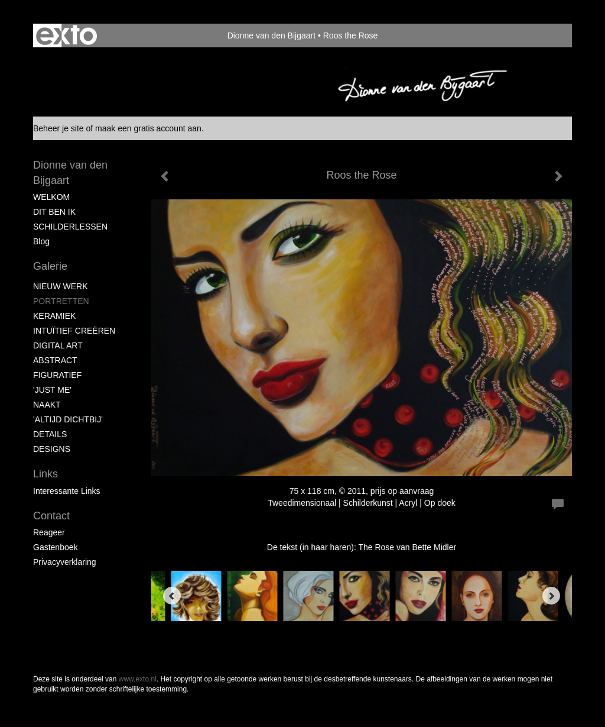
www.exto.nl (138, 679)
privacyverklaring (64, 562)
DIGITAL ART (58, 345)
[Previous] (172, 596)
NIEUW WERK (60, 286)
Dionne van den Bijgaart (271, 35)
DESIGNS (51, 449)
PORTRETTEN (61, 301)
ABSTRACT (55, 360)
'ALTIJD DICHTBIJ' (68, 419)
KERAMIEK (54, 316)
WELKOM (51, 197)
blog (41, 241)
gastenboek (55, 547)
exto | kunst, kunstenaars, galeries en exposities (66, 35)
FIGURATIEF (57, 375)
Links (45, 474)
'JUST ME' (52, 390)
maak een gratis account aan (148, 128)
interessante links (66, 491)
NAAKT (47, 404)
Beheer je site (58, 128)
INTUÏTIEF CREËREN (74, 330)
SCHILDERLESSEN (70, 226)
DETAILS (50, 434)
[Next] (551, 596)
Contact (51, 516)
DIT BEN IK (54, 212)
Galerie (50, 266)
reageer (49, 532)
